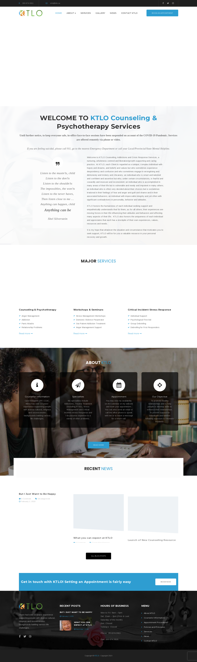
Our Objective (159, 396)
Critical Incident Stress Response (149, 309)
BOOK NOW (166, 582)
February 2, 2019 (67, 616)
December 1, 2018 (82, 629)
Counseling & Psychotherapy (37, 309)
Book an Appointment (162, 13)
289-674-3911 (27, 3)
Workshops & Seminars (88, 309)
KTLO (96, 656)
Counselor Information (37, 396)
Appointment (119, 396)
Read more (26, 333)
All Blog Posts (98, 556)
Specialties (78, 396)
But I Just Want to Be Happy (76, 612)
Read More (98, 445)
